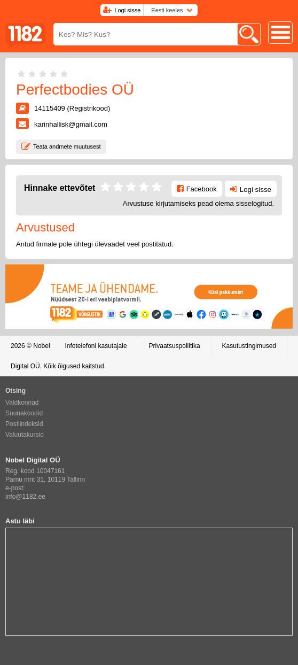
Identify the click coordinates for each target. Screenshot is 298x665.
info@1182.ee (25, 496)
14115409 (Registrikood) (72, 108)
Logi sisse (127, 10)
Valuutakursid (24, 434)
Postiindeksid (24, 424)
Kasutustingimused (249, 346)
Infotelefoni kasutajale (96, 346)
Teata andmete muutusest (67, 146)
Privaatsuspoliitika (174, 346)
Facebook (201, 189)
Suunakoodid (24, 413)
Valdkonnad (22, 402)
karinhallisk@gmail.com (70, 124)
